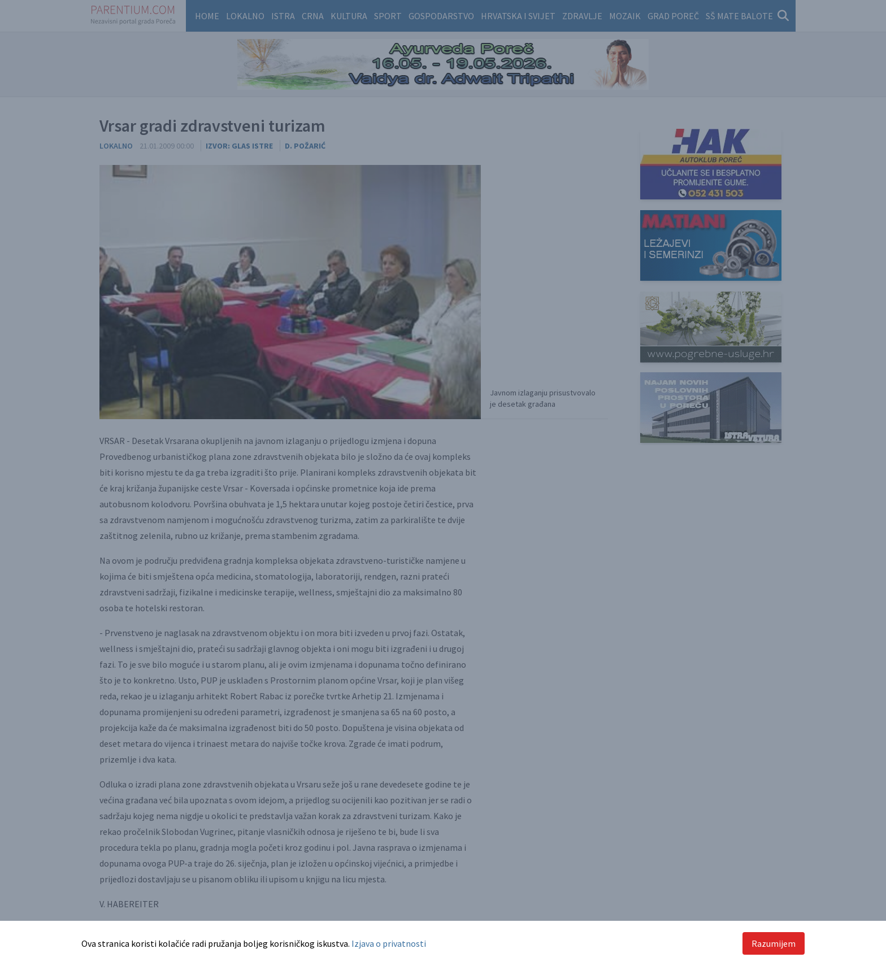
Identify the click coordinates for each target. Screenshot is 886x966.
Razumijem (774, 943)
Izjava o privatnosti (388, 943)
